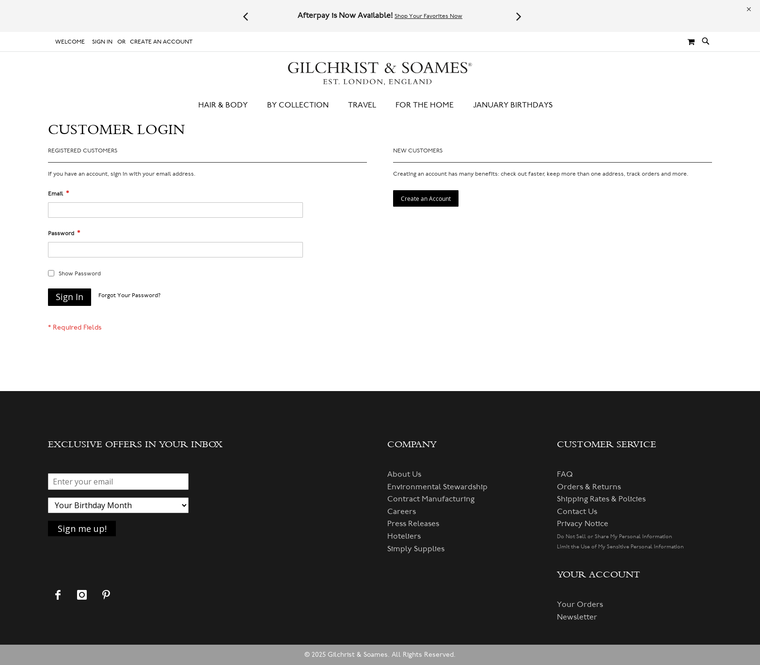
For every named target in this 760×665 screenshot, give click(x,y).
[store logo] (380, 74)
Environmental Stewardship (437, 487)
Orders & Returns (589, 487)
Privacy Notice (582, 524)
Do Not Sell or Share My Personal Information (614, 536)
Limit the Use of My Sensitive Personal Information (620, 547)
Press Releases (413, 524)
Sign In (102, 41)
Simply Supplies (415, 549)
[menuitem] (227, 105)
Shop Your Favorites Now (428, 16)
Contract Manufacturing (431, 499)
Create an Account (161, 41)
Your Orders (580, 604)
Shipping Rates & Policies (601, 499)
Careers (401, 511)
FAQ (565, 474)
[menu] (380, 105)
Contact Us (577, 511)
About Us (404, 474)
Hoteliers (404, 536)
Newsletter (577, 617)
